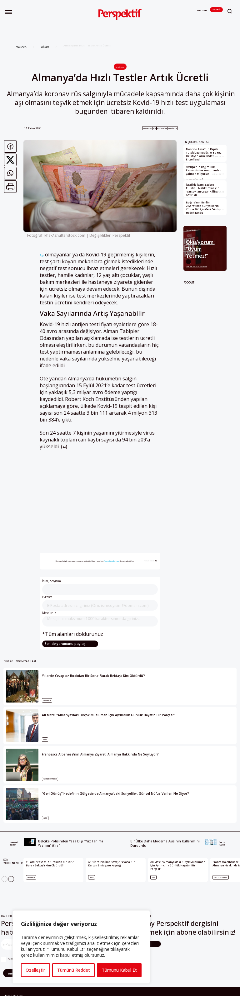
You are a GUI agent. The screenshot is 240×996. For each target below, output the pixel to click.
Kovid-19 (120, 67)
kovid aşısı (162, 128)
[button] (8, 12)
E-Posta (100, 603)
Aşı (42, 255)
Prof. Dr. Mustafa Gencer (196, 266)
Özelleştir (35, 970)
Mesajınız (100, 619)
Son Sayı (202, 10)
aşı (154, 128)
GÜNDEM (45, 46)
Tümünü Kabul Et (119, 970)
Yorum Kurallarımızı (111, 561)
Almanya (147, 128)
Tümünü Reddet (73, 970)
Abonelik (216, 9)
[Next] (11, 879)
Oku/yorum (191, 230)
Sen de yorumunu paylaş (64, 643)
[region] (81, 947)
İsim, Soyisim (100, 587)
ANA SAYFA (21, 46)
